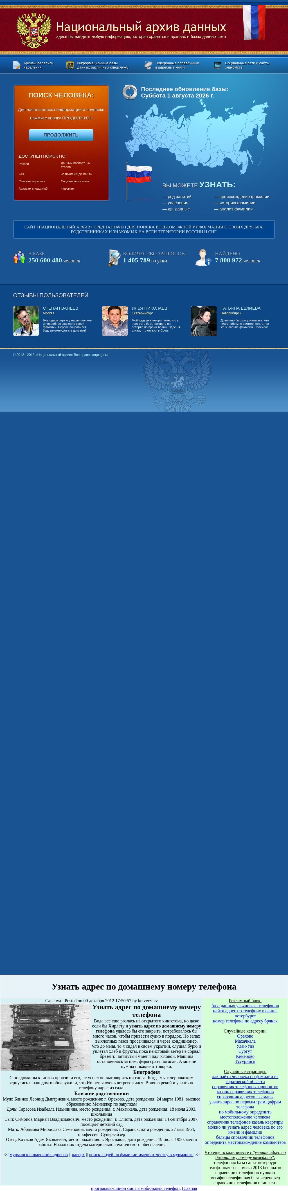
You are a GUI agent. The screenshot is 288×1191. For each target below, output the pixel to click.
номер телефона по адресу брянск (245, 1020)
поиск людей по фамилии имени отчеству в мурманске (141, 1154)
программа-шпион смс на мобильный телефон (135, 1188)
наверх (78, 1154)
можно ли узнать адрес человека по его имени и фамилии (245, 1130)
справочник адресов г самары (245, 1096)
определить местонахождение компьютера (245, 1142)
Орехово (245, 1036)
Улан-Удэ (245, 1046)
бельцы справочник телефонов (245, 1137)
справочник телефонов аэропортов (245, 1086)
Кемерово (245, 1056)
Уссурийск (245, 1061)
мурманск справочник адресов (39, 1154)
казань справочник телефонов (245, 1091)
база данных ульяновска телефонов (245, 1005)
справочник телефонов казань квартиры (245, 1122)
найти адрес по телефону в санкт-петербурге (245, 1013)
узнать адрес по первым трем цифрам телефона (245, 1104)
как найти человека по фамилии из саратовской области (245, 1079)
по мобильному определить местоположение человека (245, 1114)
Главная (189, 1188)
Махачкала (245, 1041)
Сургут (245, 1051)
